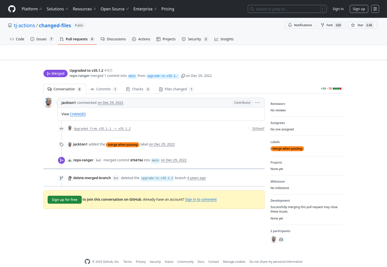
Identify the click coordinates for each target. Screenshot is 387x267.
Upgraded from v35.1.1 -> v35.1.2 (102, 121)
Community (185, 254)
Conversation (65, 81)
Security (155, 254)
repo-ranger (80, 66)
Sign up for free (64, 192)
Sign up (359, 8)
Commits (104, 81)
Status (169, 254)
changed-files (55, 25)
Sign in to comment (201, 191)
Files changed (176, 81)
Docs (200, 254)
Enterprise (145, 9)
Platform (32, 9)
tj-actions (24, 25)
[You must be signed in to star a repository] (362, 25)
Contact (213, 254)
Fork (332, 25)
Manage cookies (234, 254)
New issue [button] (328, 56)
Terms (127, 254)
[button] (184, 66)
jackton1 (68, 95)
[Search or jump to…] (287, 9)
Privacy (141, 254)
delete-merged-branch (92, 170)
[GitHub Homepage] (87, 254)
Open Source (115, 9)
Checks (138, 81)
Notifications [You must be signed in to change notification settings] (300, 25)
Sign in (338, 8)
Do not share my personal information (276, 254)
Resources (85, 9)
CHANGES (78, 106)
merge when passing (122, 137)
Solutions (58, 9)
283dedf (258, 121)
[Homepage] (12, 9)
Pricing (167, 9)
